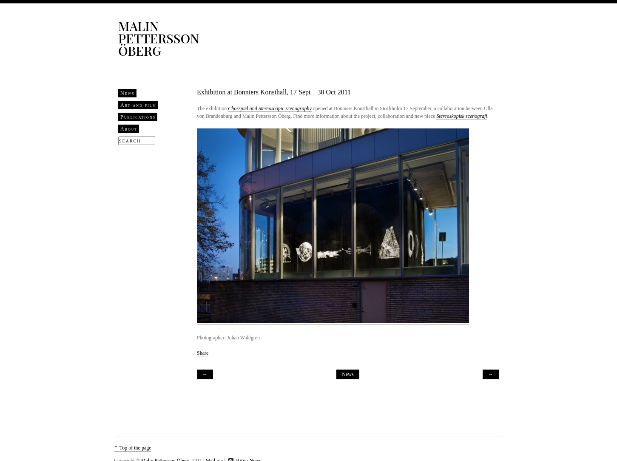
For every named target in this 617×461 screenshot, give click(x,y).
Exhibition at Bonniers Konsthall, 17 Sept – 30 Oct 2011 (274, 92)
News (127, 93)
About (128, 129)
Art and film (138, 105)
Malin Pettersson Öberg (158, 38)
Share (202, 353)
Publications (138, 117)
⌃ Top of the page (132, 448)
